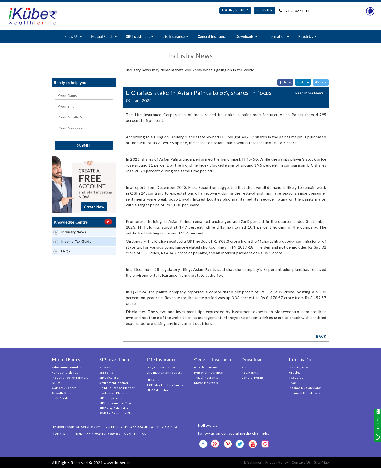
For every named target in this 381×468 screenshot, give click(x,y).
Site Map (321, 462)
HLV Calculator (158, 390)
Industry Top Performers (70, 377)
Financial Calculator (304, 393)
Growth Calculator (65, 393)
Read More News (309, 93)
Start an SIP (107, 372)
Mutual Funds (102, 36)
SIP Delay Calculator (114, 408)
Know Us (71, 36)
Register (265, 10)
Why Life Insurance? (161, 367)
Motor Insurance (206, 382)
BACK (321, 336)
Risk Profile (60, 398)
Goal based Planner (113, 393)
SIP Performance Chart (116, 403)
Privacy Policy (276, 462)
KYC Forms (250, 372)
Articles (295, 372)
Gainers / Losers (64, 388)
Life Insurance (174, 36)
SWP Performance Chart (117, 413)
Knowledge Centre (71, 222)
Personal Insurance (208, 372)
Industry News (69, 232)
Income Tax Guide (72, 241)
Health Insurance (206, 367)
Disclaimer (253, 462)
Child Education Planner (117, 388)
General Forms (253, 377)
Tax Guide (296, 377)
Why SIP (105, 367)
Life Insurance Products (164, 372)
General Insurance (212, 36)
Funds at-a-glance (65, 372)
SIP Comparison (110, 398)
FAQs (61, 251)
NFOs (56, 382)
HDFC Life (154, 380)
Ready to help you (70, 82)
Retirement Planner (114, 382)
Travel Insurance (206, 377)
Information (276, 36)
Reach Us (305, 36)
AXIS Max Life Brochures (165, 385)
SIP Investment (138, 36)
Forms (246, 367)
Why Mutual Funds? (66, 367)
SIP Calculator (109, 377)
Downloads (244, 36)
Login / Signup (235, 10)
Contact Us (301, 462)
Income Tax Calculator (305, 388)
